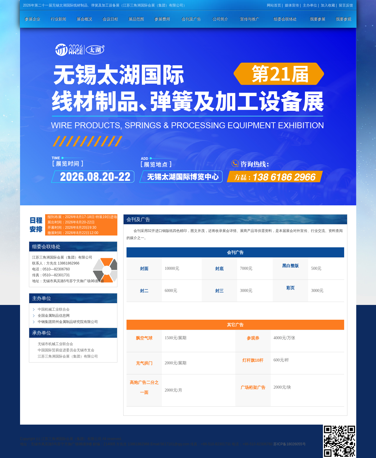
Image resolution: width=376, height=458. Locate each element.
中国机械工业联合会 (54, 309)
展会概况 (84, 19)
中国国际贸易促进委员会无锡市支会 (66, 350)
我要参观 (343, 19)
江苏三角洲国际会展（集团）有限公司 (68, 356)
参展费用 (162, 19)
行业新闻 (58, 19)
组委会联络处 (285, 19)
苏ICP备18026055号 (289, 444)
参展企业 (32, 19)
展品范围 (136, 19)
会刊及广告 (191, 19)
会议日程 (110, 19)
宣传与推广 (249, 19)
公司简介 (220, 19)
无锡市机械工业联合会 (55, 344)
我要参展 (317, 19)
